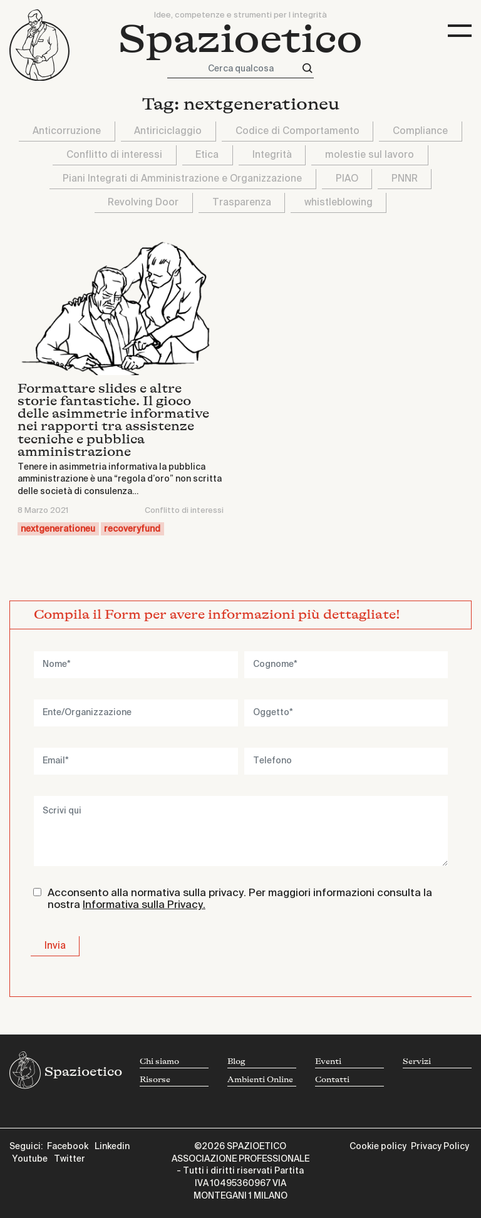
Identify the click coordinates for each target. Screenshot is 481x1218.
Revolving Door (143, 202)
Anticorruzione (67, 131)
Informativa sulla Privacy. (144, 905)
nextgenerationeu (58, 529)
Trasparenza (241, 202)
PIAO (347, 178)
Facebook (67, 1146)
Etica (207, 155)
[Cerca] (307, 68)
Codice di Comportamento (297, 131)
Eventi (328, 1061)
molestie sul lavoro (369, 155)
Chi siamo (159, 1061)
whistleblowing (338, 202)
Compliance (420, 131)
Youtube (30, 1159)
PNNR (404, 178)
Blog (236, 1061)
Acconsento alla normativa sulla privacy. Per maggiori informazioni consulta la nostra (240, 899)
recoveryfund (132, 529)
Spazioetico (240, 40)
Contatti (332, 1079)
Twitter (69, 1159)
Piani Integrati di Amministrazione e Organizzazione (182, 178)
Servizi (417, 1061)
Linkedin (112, 1146)
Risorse (155, 1079)
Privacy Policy (440, 1146)
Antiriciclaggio (168, 131)
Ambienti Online (260, 1079)
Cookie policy (377, 1146)
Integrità (272, 155)
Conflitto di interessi (114, 155)
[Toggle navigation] (460, 31)
